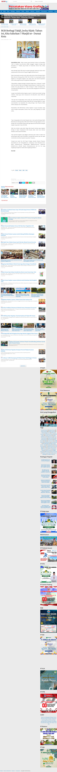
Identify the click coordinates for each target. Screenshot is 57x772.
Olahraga (13, 11)
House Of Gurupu (51, 447)
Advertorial (43, 717)
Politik (23, 11)
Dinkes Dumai (51, 431)
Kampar (50, 718)
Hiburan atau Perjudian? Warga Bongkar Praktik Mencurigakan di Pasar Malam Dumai (17, 329)
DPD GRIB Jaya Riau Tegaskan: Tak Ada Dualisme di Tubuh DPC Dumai (18, 315)
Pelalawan (49, 721)
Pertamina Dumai (49, 434)
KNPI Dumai (49, 436)
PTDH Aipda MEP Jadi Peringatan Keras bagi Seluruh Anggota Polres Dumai (19, 333)
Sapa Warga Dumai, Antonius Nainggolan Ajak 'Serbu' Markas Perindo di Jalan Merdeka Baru (45, 507)
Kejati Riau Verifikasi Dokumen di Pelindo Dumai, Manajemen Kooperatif (18, 307)
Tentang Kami (18, 770)
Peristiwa (43, 722)
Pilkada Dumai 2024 (46, 453)
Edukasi (27, 11)
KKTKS (49, 449)
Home (2, 26)
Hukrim (46, 718)
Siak (48, 724)
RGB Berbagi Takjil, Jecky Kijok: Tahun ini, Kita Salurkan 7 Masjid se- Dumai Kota (21, 33)
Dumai (16, 170)
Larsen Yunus (48, 435)
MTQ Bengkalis (46, 443)
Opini (46, 721)
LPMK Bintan (47, 442)
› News (7, 26)
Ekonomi (32, 11)
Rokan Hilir (49, 722)
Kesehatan (50, 11)
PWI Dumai (47, 451)
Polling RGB (50, 445)
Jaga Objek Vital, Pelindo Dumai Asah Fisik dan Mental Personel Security (18, 242)
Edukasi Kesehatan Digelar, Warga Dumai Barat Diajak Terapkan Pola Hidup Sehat (22, 295)
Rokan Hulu (54, 722)
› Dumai (4, 26)
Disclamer (13, 770)
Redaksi (1, 770)
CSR (45, 447)
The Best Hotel (50, 454)
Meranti (47, 720)
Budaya (51, 717)
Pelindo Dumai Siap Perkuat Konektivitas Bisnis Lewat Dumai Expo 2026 (18, 272)
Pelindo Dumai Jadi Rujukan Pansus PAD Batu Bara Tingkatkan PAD (17, 226)
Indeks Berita (23, 365)
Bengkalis (48, 717)
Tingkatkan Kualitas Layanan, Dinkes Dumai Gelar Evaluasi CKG (16, 299)
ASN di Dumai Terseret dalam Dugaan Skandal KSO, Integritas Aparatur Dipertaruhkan (29, 329)
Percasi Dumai (54, 451)
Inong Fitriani (44, 439)
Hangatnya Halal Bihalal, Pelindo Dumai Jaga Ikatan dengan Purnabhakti (18, 264)
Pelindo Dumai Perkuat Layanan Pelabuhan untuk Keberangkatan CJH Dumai (33, 260)
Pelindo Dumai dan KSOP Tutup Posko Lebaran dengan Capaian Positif (40, 329)
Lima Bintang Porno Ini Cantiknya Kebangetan (45, 460)
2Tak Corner (50, 441)
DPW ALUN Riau (51, 438)
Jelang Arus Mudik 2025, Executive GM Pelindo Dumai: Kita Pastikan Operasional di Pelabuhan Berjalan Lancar (45, 482)
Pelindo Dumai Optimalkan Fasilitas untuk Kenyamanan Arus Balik (14, 25)
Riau (8, 11)
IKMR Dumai (43, 449)
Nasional (18, 11)
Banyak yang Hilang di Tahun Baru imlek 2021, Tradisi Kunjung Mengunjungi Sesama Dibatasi (45, 477)
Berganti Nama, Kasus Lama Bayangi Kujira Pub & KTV (32, 25)
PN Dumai (50, 439)
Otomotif (38, 11)
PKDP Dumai (48, 450)
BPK (45, 446)
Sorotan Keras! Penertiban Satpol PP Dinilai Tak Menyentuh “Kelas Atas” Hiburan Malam (20, 16)
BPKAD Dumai (51, 446)
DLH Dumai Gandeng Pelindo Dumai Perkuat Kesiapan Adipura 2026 (7, 295)
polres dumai (44, 431)
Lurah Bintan (54, 442)
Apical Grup (52, 430)
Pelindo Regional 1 (45, 432)
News (4, 11)
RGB (23, 170)
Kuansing (44, 720)
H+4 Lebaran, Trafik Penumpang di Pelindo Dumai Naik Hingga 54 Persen (19, 358)
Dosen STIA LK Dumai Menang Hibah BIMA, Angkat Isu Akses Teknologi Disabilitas (37, 295)
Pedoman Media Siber (7, 770)
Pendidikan (54, 721)
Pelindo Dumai (44, 430)
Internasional (44, 11)
